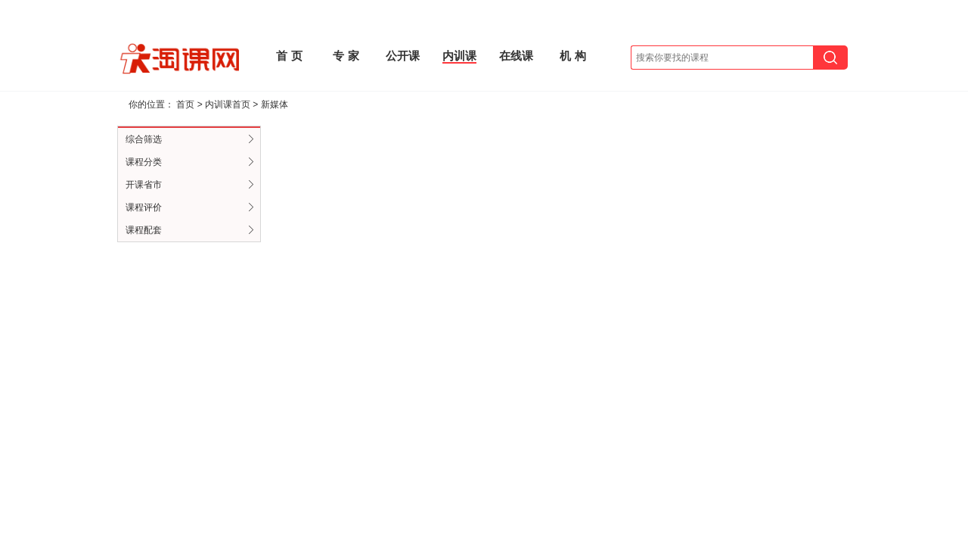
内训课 (459, 55)
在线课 (516, 55)
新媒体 (274, 104)
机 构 (572, 55)
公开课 (403, 55)
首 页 (289, 55)
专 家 (345, 55)
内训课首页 (227, 104)
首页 (185, 104)
